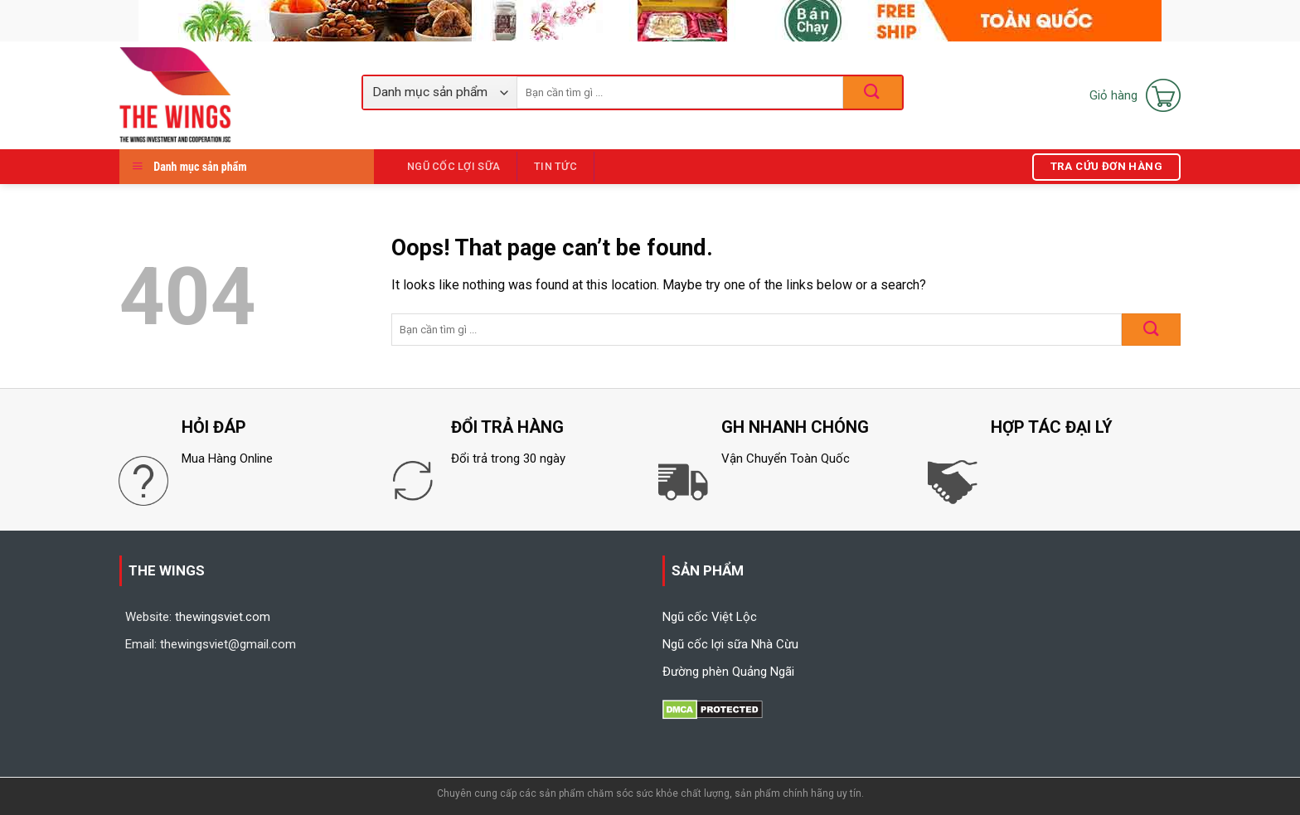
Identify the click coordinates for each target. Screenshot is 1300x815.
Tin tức (555, 166)
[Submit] (1151, 329)
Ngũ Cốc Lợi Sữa (453, 166)
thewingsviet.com (222, 616)
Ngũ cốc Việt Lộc (709, 616)
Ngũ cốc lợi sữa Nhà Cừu (730, 644)
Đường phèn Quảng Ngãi (728, 671)
